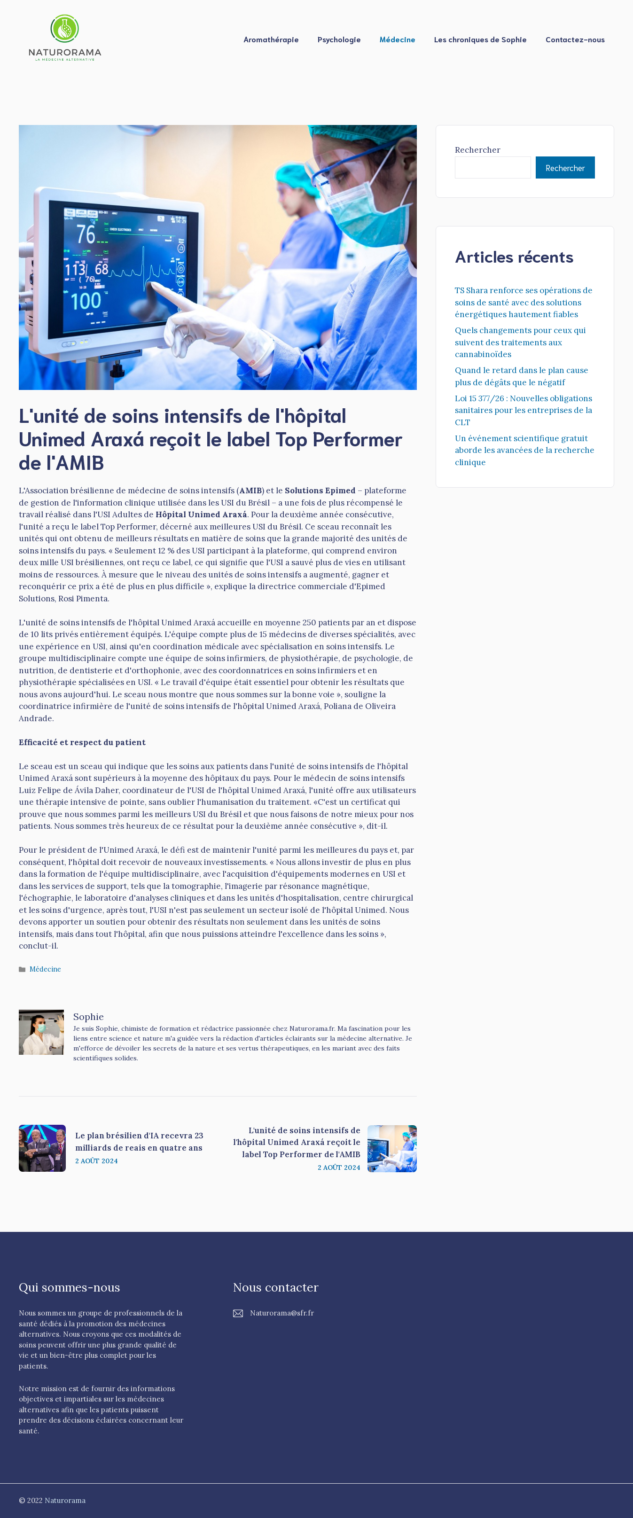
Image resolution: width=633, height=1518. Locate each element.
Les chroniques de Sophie (480, 39)
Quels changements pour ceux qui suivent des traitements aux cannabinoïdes (520, 342)
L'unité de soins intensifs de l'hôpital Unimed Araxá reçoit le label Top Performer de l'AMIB (297, 1142)
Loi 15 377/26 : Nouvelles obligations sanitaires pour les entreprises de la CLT (523, 410)
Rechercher (477, 150)
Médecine (397, 39)
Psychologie (339, 39)
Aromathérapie (271, 39)
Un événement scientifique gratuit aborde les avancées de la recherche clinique (524, 450)
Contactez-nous (575, 39)
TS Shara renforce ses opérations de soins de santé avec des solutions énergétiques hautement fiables (524, 302)
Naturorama (65, 1500)
